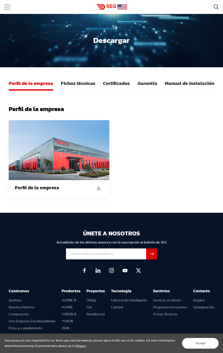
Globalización (203, 307)
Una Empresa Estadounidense (32, 321)
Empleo (199, 300)
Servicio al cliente (167, 300)
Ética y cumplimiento (25, 328)
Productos (71, 291)
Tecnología (121, 291)
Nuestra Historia (21, 307)
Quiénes (15, 300)
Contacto (201, 291)
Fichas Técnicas (165, 314)
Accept (200, 343)
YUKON (67, 321)
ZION (65, 328)
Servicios (161, 291)
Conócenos (19, 291)
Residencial (95, 314)
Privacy (81, 346)
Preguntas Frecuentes (170, 307)
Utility (91, 300)
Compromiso (19, 314)
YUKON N (69, 314)
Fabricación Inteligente (129, 300)
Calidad (117, 307)
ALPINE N (69, 300)
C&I (89, 307)
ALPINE (67, 307)
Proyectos (95, 291)
